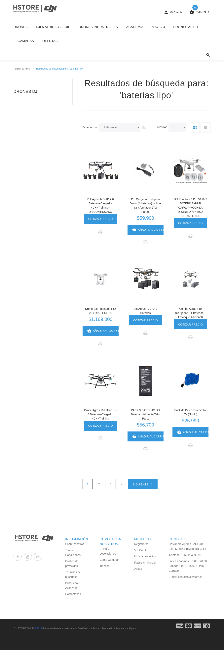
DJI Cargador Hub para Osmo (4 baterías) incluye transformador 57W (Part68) (145, 205)
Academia (135, 27)
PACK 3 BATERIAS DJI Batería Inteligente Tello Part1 (145, 414)
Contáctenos (73, 594)
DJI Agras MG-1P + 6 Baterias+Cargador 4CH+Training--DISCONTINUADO (100, 205)
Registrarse (141, 544)
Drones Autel (186, 27)
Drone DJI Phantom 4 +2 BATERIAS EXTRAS (100, 311)
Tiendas (104, 566)
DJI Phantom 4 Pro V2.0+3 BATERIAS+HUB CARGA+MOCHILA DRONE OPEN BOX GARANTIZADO (190, 208)
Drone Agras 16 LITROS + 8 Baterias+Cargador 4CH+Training (100, 414)
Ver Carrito (141, 550)
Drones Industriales (98, 27)
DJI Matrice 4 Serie (53, 27)
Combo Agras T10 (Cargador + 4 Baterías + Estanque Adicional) (190, 313)
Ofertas (50, 41)
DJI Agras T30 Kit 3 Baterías (145, 311)
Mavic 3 (158, 27)
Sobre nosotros (74, 544)
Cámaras (26, 41)
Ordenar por (90, 127)
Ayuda (138, 568)
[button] (100, 231)
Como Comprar (109, 559)
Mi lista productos (145, 556)
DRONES (21, 27)
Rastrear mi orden (145, 562)
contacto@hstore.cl (190, 576)
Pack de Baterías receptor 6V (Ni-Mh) (190, 412)
